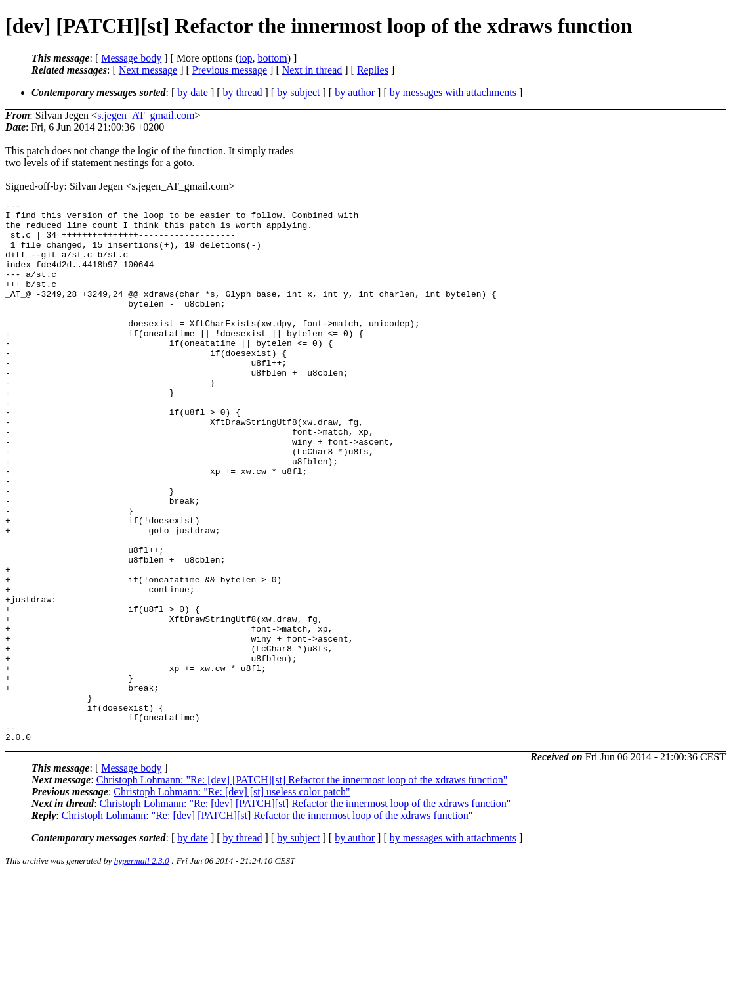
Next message (148, 70)
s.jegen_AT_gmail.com (145, 115)
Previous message (229, 70)
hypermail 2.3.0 (141, 969)
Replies (372, 70)
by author (355, 92)
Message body (131, 58)
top (245, 58)
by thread (242, 92)
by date (192, 92)
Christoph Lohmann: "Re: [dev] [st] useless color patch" (232, 900)
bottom (272, 58)
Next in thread (312, 70)
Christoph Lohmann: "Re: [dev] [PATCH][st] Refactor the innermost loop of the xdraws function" (302, 888)
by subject (298, 92)
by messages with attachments (453, 92)
